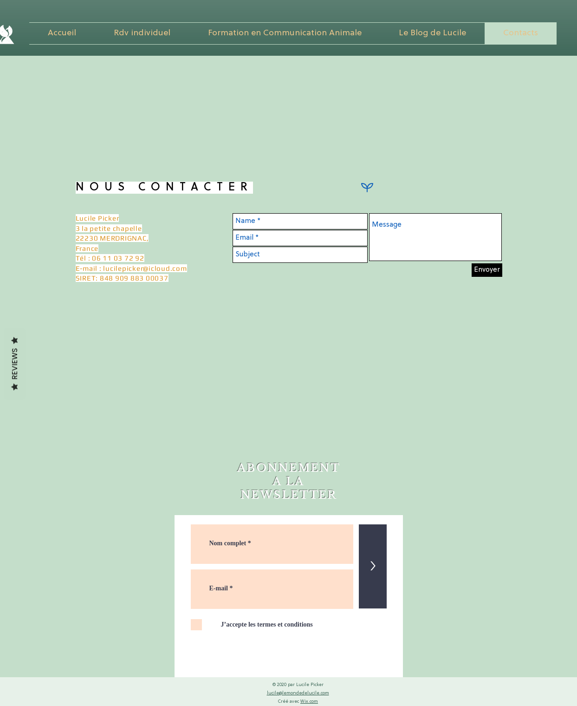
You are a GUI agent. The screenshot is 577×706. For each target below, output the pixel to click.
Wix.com (309, 701)
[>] (373, 566)
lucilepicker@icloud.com (145, 268)
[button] (284, 33)
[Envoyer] (487, 270)
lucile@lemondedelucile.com (298, 693)
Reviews (14, 364)
